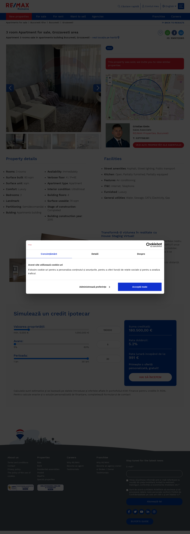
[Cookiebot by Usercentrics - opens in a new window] (148, 245)
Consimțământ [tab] (49, 254)
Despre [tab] (141, 254)
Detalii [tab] (95, 254)
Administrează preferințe (94, 286)
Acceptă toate (139, 286)
